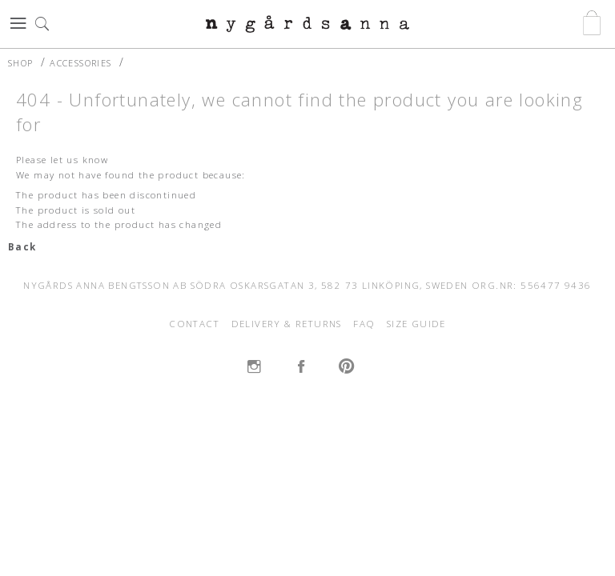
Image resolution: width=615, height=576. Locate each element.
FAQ (364, 324)
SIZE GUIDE (416, 324)
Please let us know (62, 160)
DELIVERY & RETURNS (286, 324)
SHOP (21, 63)
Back (22, 247)
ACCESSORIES (80, 63)
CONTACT (194, 324)
